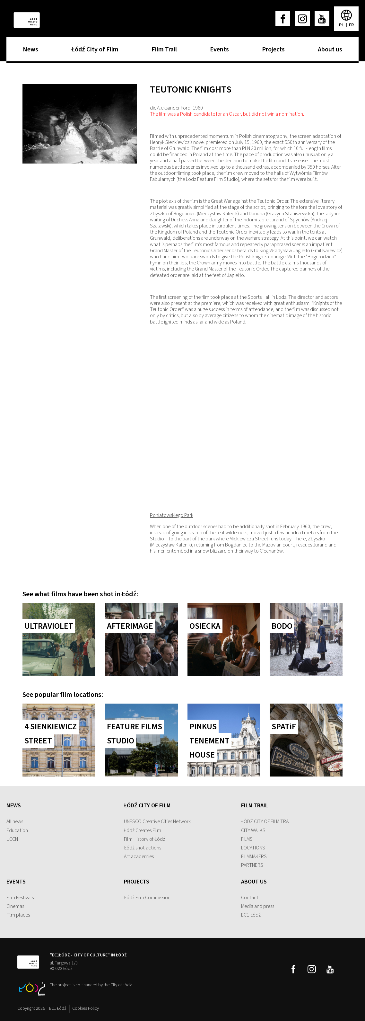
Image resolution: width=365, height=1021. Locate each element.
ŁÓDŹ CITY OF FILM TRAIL (266, 821)
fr (351, 25)
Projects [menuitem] (272, 51)
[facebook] (282, 18)
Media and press (257, 906)
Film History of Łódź (144, 839)
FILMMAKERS (254, 856)
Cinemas (15, 906)
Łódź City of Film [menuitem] (93, 51)
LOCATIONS (253, 847)
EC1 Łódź (251, 915)
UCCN (12, 839)
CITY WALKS (253, 830)
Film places (18, 915)
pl (342, 25)
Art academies (139, 856)
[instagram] (302, 18)
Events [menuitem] (218, 51)
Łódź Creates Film (142, 830)
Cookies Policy (85, 1008)
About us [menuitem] (328, 51)
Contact (249, 897)
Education (17, 830)
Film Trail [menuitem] (162, 51)
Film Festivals (20, 897)
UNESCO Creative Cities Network (157, 821)
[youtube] (322, 18)
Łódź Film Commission (147, 897)
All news (14, 821)
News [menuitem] (29, 51)
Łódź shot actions (142, 847)
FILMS (247, 839)
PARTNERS (252, 865)
